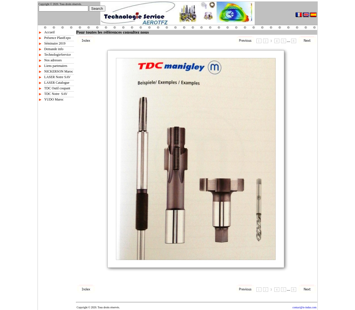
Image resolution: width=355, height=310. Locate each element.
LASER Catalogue (56, 83)
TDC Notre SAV (56, 94)
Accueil (49, 32)
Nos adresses (53, 60)
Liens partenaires (55, 66)
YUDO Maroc (54, 99)
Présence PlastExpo (57, 38)
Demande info (53, 49)
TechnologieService (57, 55)
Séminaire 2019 (55, 43)
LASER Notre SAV (57, 77)
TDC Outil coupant (57, 88)
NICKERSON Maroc (58, 71)
